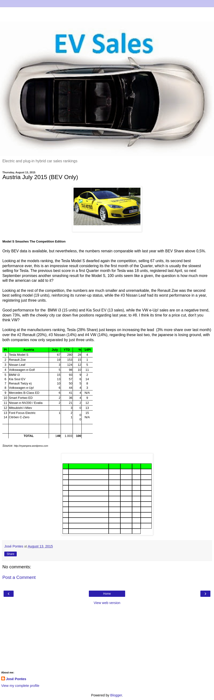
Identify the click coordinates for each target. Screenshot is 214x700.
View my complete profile (20, 686)
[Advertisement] (107, 13)
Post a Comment (19, 577)
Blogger (116, 695)
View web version (107, 603)
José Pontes (16, 679)
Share (10, 554)
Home (107, 593)
